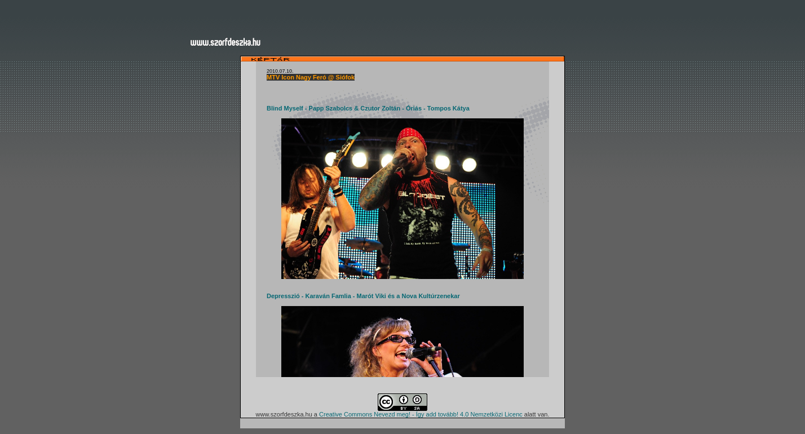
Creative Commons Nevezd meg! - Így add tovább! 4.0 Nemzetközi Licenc (421, 414)
